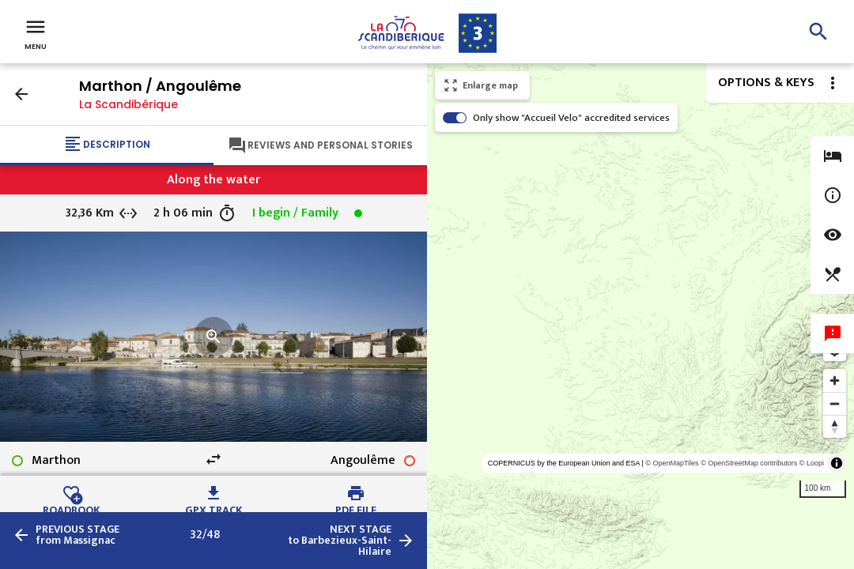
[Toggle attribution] (836, 463)
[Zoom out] (834, 403)
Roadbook (71, 508)
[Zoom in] (834, 380)
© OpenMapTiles (671, 463)
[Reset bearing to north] (834, 426)
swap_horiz (213, 459)
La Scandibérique (128, 104)
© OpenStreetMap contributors (749, 463)
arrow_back (21, 94)
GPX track (214, 508)
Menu (35, 33)
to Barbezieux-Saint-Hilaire (339, 540)
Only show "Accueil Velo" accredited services (571, 117)
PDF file (355, 508)
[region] (640, 316)
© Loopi (811, 463)
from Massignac (77, 535)
